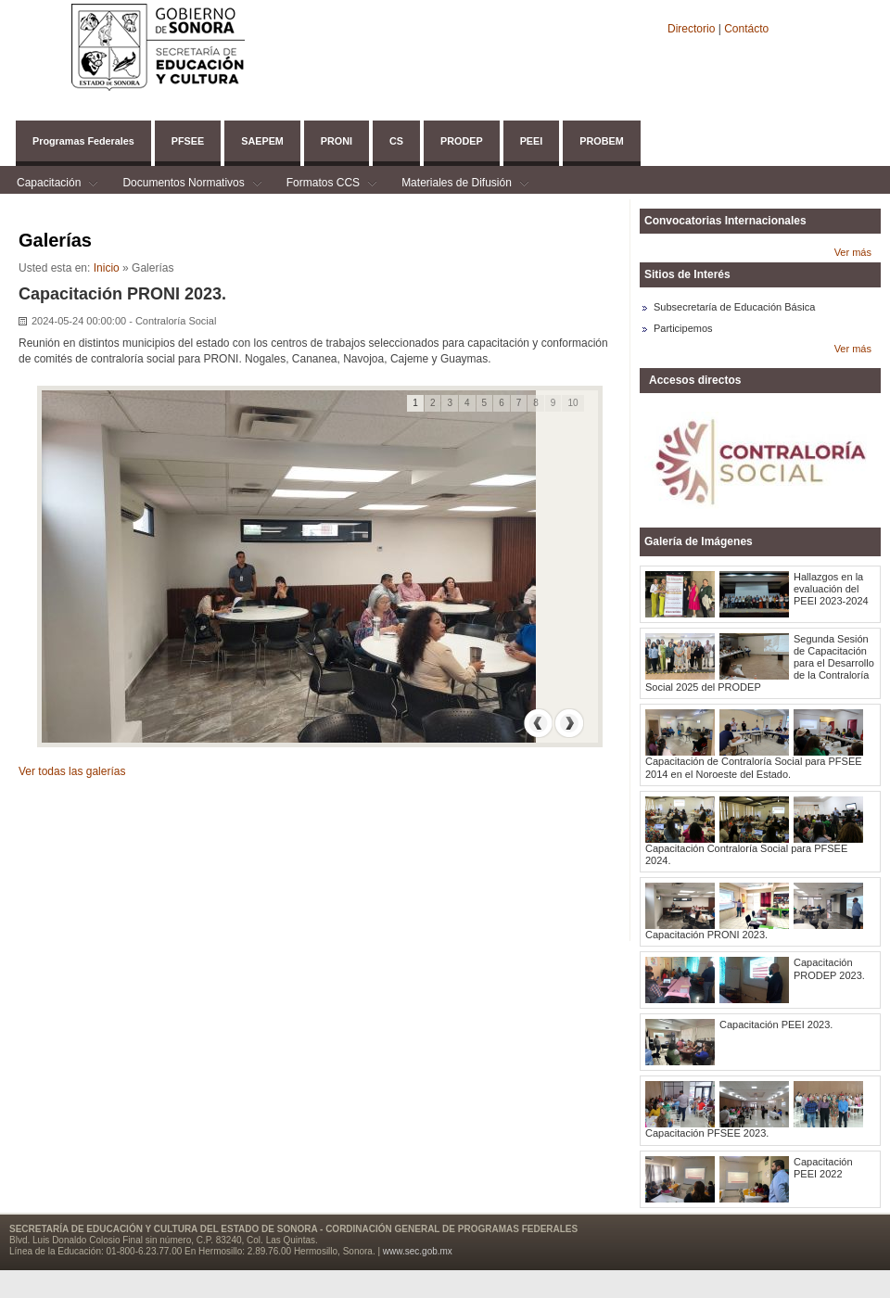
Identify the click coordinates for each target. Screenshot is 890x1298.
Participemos (683, 328)
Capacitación (48, 185)
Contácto (746, 28)
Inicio (107, 267)
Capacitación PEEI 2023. (776, 1024)
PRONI (336, 140)
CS (396, 140)
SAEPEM (262, 140)
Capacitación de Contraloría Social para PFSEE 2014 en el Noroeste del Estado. (753, 767)
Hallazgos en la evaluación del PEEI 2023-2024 (831, 588)
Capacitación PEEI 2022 (823, 1167)
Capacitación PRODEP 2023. (829, 968)
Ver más (852, 252)
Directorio (693, 28)
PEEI (531, 140)
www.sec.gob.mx (417, 1251)
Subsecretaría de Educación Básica (734, 306)
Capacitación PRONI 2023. (706, 934)
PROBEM (601, 140)
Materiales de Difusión (456, 185)
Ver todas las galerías (72, 771)
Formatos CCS (323, 185)
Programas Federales (83, 140)
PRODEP (461, 140)
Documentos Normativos (183, 185)
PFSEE (188, 140)
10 (572, 403)
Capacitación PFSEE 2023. (707, 1133)
